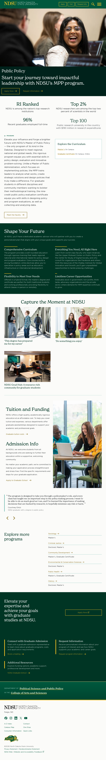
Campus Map (9, 729)
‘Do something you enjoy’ (70, 341)
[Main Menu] (99, 4)
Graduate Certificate (66, 154)
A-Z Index (8, 726)
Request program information (74, 656)
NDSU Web (8, 754)
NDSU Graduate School (20, 675)
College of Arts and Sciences (29, 694)
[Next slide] (14, 519)
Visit (70, 4)
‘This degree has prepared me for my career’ (19, 343)
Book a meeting (16, 656)
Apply (61, 4)
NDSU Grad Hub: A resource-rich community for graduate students (24, 387)
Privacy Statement (11, 751)
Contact (26, 726)
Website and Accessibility (29, 754)
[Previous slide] (7, 519)
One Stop (27, 729)
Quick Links (27, 733)
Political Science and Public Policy (41, 690)
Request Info (82, 4)
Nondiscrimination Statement (31, 751)
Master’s (61, 150)
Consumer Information (13, 733)
